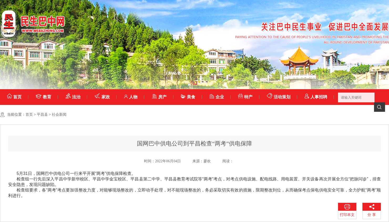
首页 (14, 97)
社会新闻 (59, 115)
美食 (188, 97)
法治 (72, 97)
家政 (102, 97)
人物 (130, 97)
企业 (216, 97)
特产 (245, 97)
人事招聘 (316, 97)
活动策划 (278, 97)
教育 (43, 97)
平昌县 (42, 115)
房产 (159, 97)
